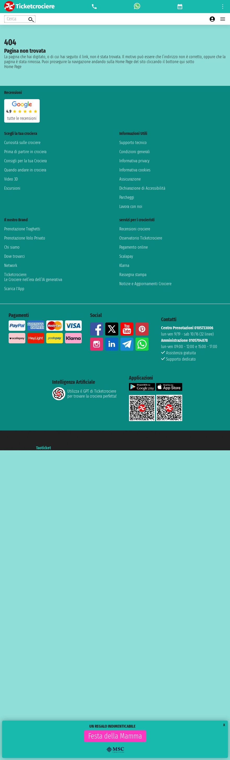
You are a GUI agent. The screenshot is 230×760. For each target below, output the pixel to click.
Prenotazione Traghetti (22, 228)
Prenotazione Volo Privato (24, 238)
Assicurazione (130, 179)
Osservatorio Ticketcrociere (140, 238)
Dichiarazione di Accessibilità (142, 188)
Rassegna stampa (132, 274)
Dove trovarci (14, 256)
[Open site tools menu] (223, 6)
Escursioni (12, 188)
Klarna (124, 265)
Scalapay (126, 256)
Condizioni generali (134, 151)
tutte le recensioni (22, 118)
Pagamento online (133, 247)
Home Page (12, 66)
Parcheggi (126, 197)
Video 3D (11, 179)
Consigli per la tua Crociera (25, 160)
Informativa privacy (134, 160)
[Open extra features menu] (20, 19)
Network (10, 265)
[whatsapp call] (137, 6)
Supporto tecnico (133, 142)
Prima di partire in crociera (25, 151)
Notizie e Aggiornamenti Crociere (145, 283)
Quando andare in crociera (25, 169)
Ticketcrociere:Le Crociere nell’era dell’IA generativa (33, 277)
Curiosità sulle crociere (22, 142)
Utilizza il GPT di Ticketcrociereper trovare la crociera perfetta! (84, 393)
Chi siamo (12, 247)
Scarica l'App (14, 288)
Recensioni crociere (134, 228)
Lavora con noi (130, 206)
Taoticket (43, 447)
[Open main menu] (223, 19)
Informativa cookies (134, 169)
